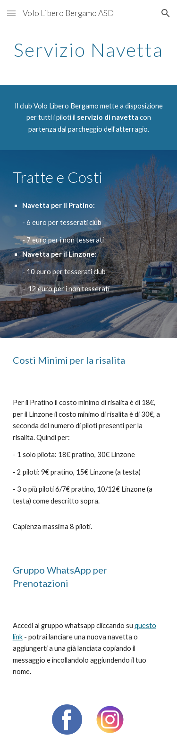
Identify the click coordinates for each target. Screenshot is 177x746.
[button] (11, 13)
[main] (89, 50)
